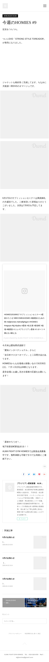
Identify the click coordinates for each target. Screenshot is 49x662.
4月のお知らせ (8, 558)
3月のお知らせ (8, 579)
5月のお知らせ (8, 537)
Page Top (24, 644)
